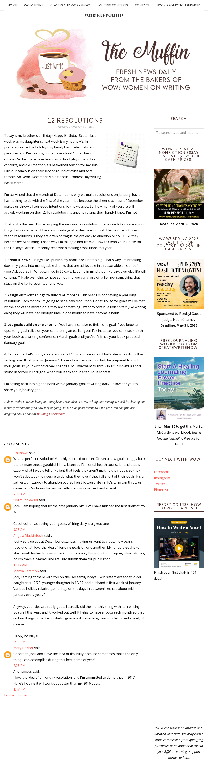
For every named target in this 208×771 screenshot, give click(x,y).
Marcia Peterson (26, 571)
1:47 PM (19, 689)
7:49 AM (19, 494)
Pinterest (161, 489)
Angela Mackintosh (28, 535)
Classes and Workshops (70, 5)
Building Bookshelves (51, 414)
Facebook (161, 472)
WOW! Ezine (33, 5)
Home (12, 5)
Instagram (162, 478)
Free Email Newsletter (104, 15)
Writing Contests (113, 5)
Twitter (159, 483)
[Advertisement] (179, 653)
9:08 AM (19, 529)
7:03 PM (19, 665)
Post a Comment (17, 695)
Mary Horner (23, 648)
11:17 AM (20, 565)
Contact (142, 5)
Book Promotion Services (179, 5)
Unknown (20, 452)
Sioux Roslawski (25, 500)
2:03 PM (19, 642)
